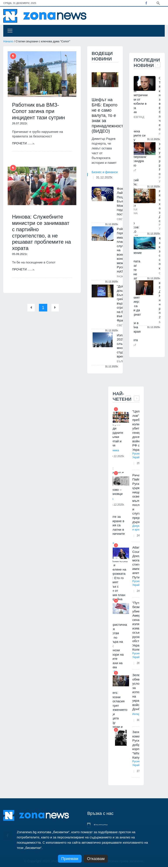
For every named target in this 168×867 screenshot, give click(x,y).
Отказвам (96, 859)
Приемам (69, 859)
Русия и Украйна (137, 455)
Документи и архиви (138, 527)
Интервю (137, 714)
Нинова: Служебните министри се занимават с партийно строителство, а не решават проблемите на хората (41, 232)
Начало (8, 41)
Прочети (23, 143)
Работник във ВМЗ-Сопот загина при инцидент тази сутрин (38, 111)
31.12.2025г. (104, 177)
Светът (122, 219)
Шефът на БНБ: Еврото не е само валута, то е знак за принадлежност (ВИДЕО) (107, 115)
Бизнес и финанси (105, 172)
